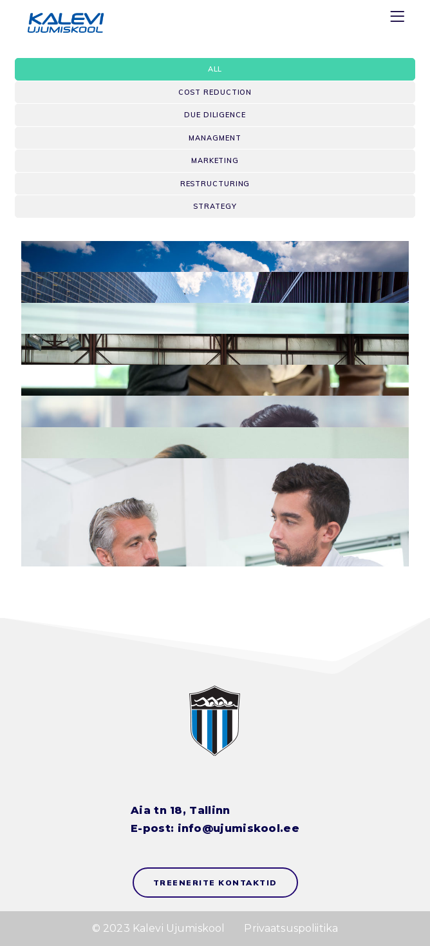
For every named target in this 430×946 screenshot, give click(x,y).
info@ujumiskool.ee (238, 828)
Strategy (214, 206)
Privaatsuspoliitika (291, 928)
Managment (215, 137)
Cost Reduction (215, 92)
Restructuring (215, 183)
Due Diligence (215, 114)
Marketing (215, 160)
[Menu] (399, 19)
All (215, 68)
